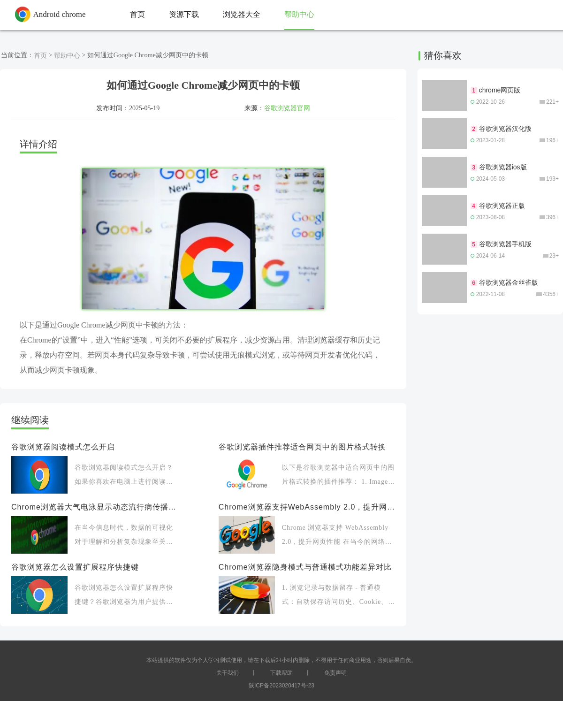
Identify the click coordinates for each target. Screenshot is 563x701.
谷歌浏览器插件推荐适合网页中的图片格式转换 (302, 447)
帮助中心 (67, 55)
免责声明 (335, 673)
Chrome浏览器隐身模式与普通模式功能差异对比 (305, 567)
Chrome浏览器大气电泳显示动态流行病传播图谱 (94, 507)
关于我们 (227, 673)
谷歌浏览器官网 (287, 108)
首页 (40, 55)
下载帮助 (281, 673)
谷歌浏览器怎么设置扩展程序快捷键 (75, 567)
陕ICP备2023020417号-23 (281, 685)
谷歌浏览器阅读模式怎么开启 (63, 447)
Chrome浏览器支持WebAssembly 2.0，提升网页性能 (307, 507)
